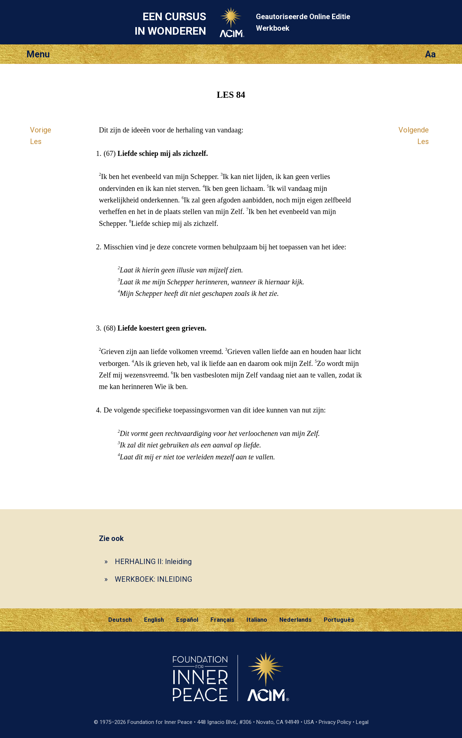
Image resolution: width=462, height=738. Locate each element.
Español (187, 619)
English (154, 619)
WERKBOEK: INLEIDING (153, 579)
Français (222, 619)
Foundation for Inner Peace (159, 722)
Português (339, 619)
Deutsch (120, 619)
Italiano (257, 619)
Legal (362, 722)
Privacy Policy (335, 722)
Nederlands (295, 619)
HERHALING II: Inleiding (153, 561)
